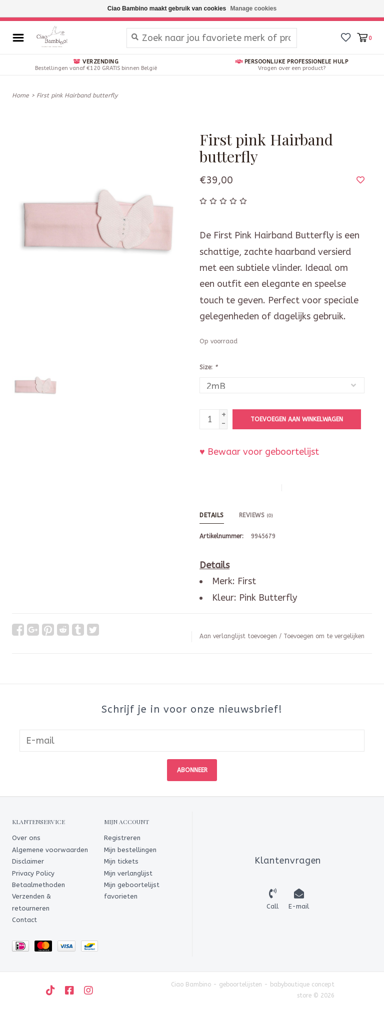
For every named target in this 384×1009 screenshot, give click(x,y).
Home (20, 95)
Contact (24, 920)
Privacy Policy (33, 873)
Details (212, 515)
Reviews (256, 515)
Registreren (122, 838)
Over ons (26, 838)
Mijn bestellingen (130, 850)
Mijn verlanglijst (128, 873)
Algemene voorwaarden (50, 850)
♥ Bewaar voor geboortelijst (259, 451)
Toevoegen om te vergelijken (324, 636)
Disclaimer (28, 861)
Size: (208, 367)
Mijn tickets (121, 861)
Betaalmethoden (38, 885)
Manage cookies (253, 8)
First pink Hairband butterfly (77, 95)
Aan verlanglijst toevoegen (238, 636)
